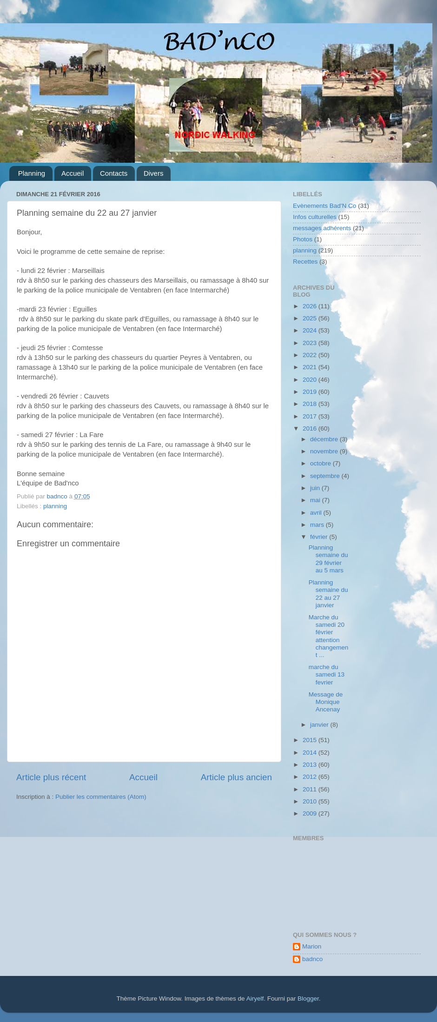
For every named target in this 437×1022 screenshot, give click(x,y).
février (319, 536)
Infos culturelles (315, 216)
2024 (310, 330)
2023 (310, 342)
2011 (310, 789)
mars (318, 524)
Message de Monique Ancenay (326, 702)
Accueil (72, 173)
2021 (310, 367)
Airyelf (255, 998)
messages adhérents (322, 228)
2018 (310, 403)
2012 (310, 776)
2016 (310, 428)
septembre (326, 475)
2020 (310, 379)
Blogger (308, 998)
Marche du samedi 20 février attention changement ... (329, 636)
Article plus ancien (236, 777)
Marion (311, 946)
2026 (310, 306)
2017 (310, 416)
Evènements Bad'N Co (324, 205)
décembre (325, 439)
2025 (310, 318)
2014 (310, 752)
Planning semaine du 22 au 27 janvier (328, 594)
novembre (325, 451)
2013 (310, 764)
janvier (320, 724)
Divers (154, 173)
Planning (31, 173)
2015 (310, 740)
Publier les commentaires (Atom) (100, 796)
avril (317, 512)
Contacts (113, 173)
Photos (302, 239)
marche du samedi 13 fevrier (326, 674)
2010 (310, 801)
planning (55, 506)
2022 (310, 355)
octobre (321, 463)
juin (316, 487)
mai (316, 500)
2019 (310, 391)
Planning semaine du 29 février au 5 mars (328, 559)
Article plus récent (51, 777)
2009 (310, 813)
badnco (312, 959)
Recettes (305, 261)
